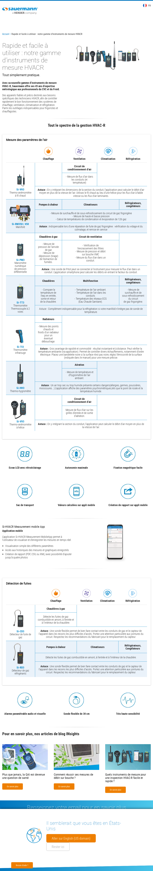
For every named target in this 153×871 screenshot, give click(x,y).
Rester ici (58, 846)
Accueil (5, 34)
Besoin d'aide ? (22, 865)
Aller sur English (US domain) (71, 838)
